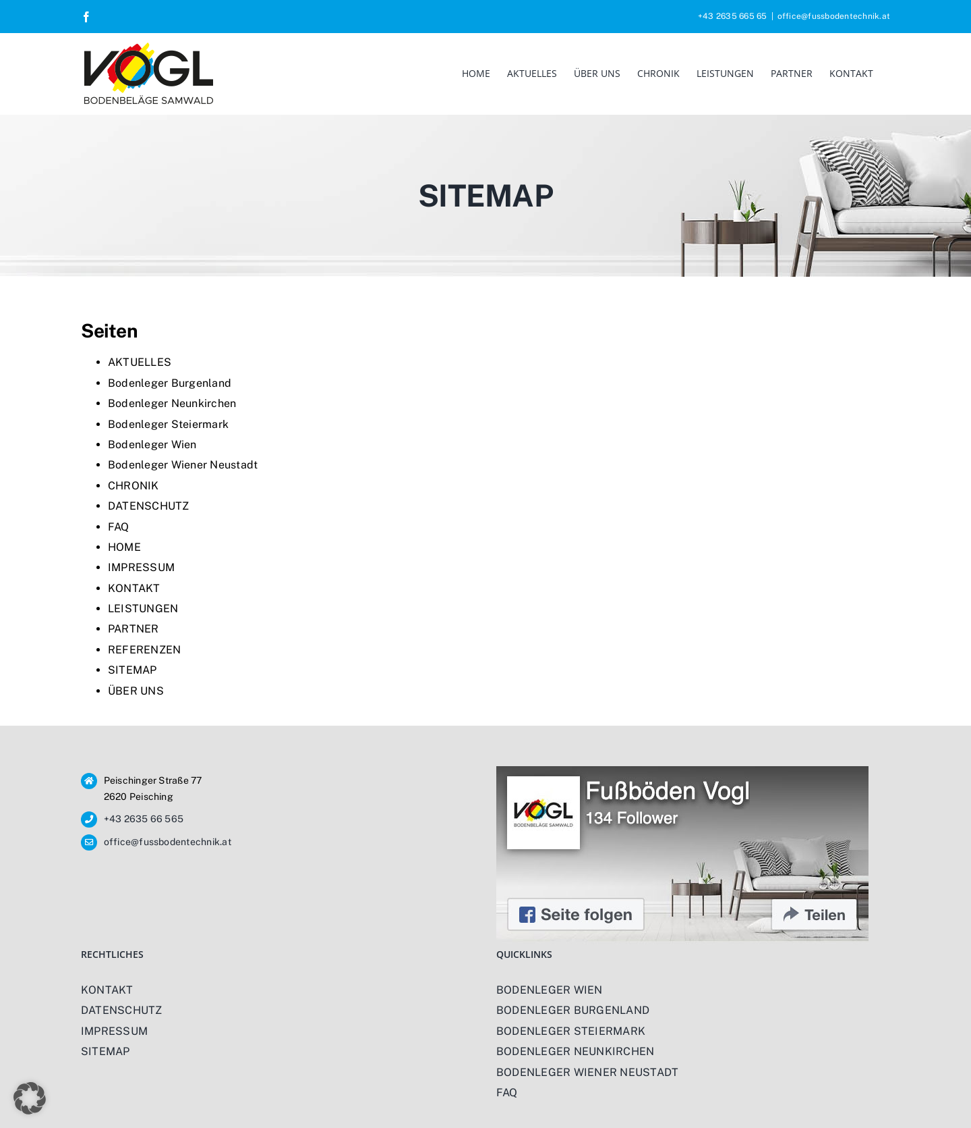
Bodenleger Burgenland (169, 383)
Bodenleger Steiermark (168, 424)
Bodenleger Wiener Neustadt (183, 464)
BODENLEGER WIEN (549, 990)
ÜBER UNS (136, 690)
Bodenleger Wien (152, 444)
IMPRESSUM (141, 567)
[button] (29, 1098)
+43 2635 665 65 (732, 16)
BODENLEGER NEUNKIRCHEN (575, 1051)
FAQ (118, 526)
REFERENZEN (144, 649)
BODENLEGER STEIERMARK (570, 1031)
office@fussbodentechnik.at (833, 16)
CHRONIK (133, 485)
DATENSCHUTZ (148, 506)
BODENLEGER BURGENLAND (572, 1010)
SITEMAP (132, 670)
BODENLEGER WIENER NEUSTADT (587, 1072)
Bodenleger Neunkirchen (172, 403)
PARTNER (133, 628)
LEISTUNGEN (143, 608)
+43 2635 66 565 (144, 818)
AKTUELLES (139, 362)
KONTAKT (134, 588)
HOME (124, 547)
